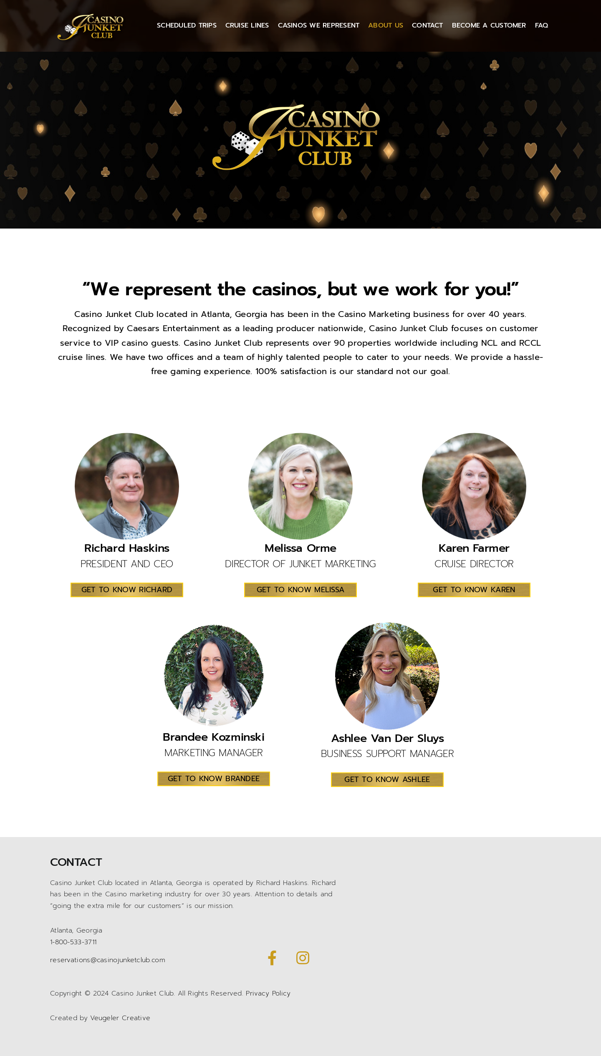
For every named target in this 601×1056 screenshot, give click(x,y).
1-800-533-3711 (73, 942)
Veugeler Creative (120, 1018)
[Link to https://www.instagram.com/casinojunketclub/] (302, 958)
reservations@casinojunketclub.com (107, 960)
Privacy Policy (268, 993)
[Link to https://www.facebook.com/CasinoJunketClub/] (272, 958)
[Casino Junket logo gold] (92, 14)
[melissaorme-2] (300, 437)
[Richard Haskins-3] (127, 437)
